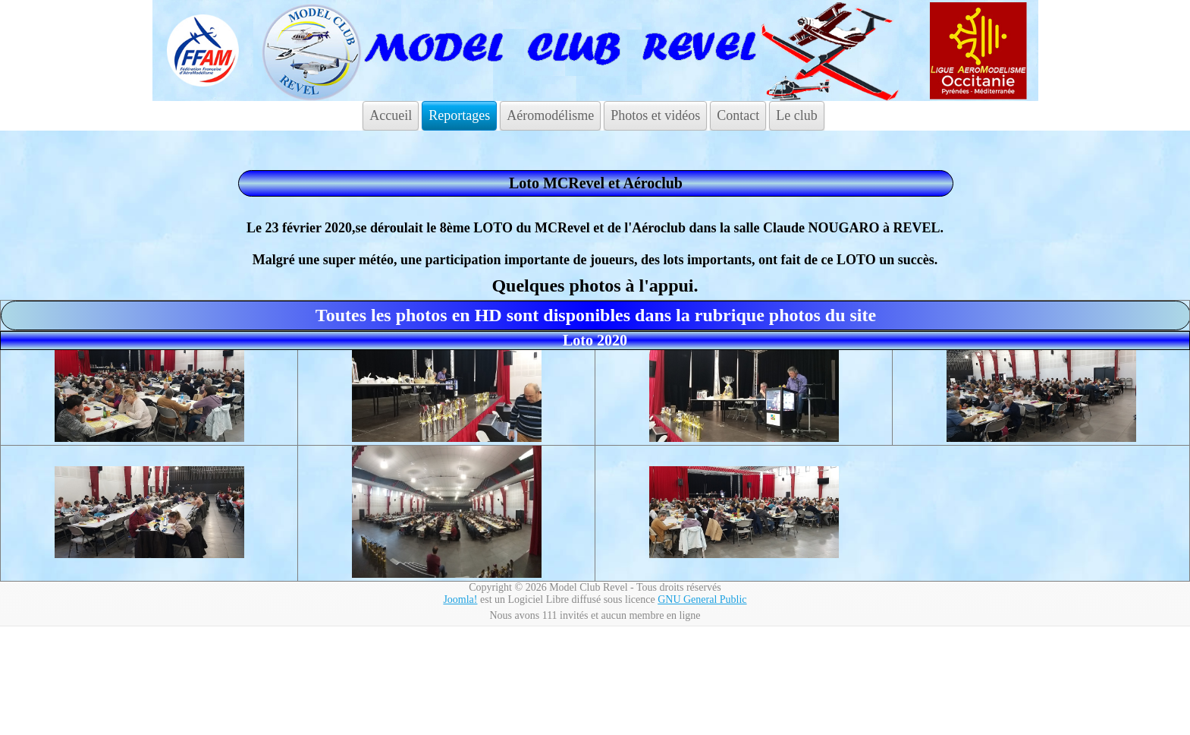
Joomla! (460, 599)
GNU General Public (702, 599)
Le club (796, 115)
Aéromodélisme (550, 115)
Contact (738, 115)
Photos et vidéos (655, 115)
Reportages (459, 115)
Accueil (390, 115)
